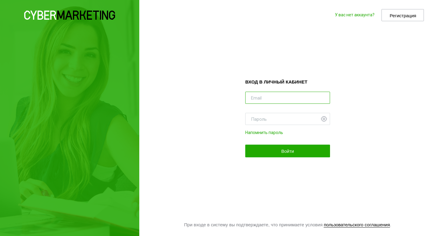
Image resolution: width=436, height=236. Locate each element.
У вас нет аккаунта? (355, 14)
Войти (287, 151)
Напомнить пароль (264, 132)
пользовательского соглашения (357, 224)
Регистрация (403, 15)
